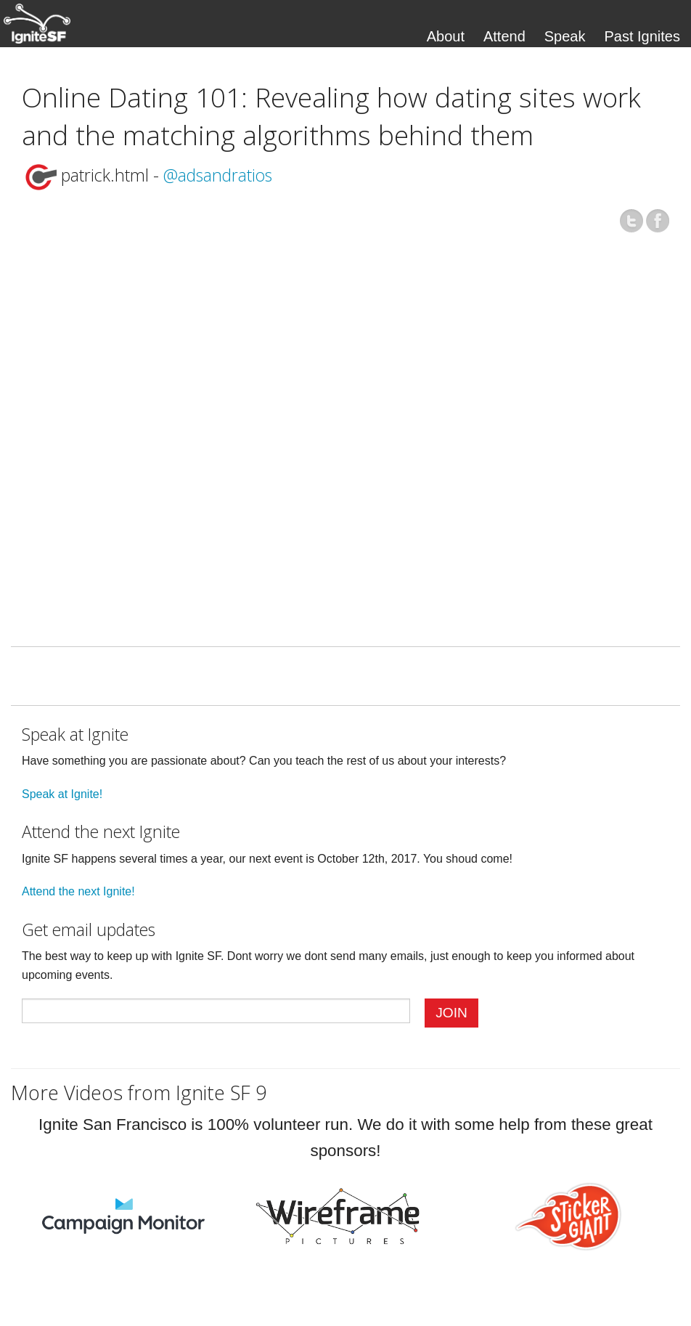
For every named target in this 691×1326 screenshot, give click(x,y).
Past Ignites (642, 36)
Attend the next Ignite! (78, 891)
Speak (565, 36)
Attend (504, 36)
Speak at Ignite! (62, 794)
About (446, 36)
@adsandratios (217, 175)
